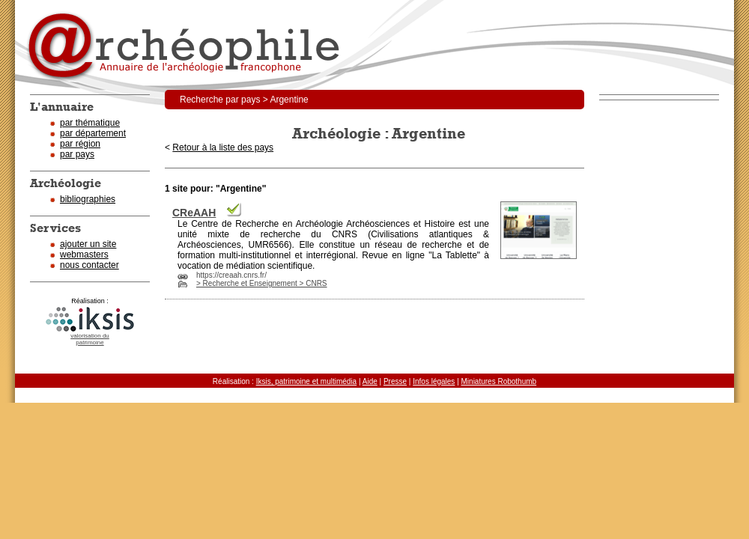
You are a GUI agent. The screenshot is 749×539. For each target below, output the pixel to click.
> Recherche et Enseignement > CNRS (261, 283)
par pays (77, 154)
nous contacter (89, 265)
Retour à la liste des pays (222, 147)
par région (80, 143)
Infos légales (434, 381)
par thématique (90, 123)
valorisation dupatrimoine (89, 339)
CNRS (344, 234)
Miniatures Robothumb (499, 381)
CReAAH (194, 213)
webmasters (84, 254)
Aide (370, 381)
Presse (395, 381)
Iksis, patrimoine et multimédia (306, 381)
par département (93, 133)
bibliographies (87, 199)
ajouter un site (88, 244)
